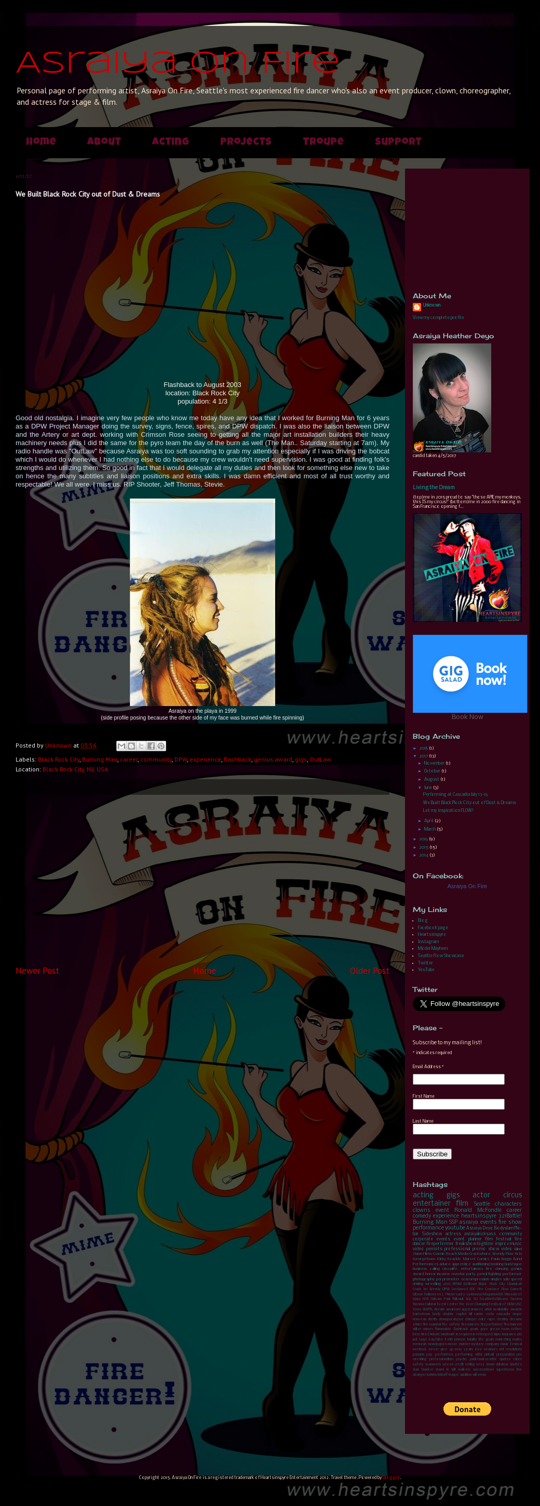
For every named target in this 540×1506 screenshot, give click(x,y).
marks (517, 1340)
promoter (451, 1279)
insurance (509, 1334)
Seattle (482, 1204)
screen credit (453, 1364)
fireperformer (440, 1243)
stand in (442, 1370)
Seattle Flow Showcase (441, 956)
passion (418, 1355)
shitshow (502, 1364)
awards (516, 1309)
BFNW (457, 1284)
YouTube (426, 970)
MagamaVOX (493, 1294)
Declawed (460, 1289)
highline (485, 1243)
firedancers (470, 1325)
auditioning (481, 1264)
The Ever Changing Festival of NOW (487, 1304)
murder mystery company (479, 1344)
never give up (441, 1349)
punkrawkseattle (483, 1359)
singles (496, 1279)
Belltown (470, 1284)
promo (479, 1249)
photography (424, 1279)
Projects (246, 142)
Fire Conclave (489, 1289)
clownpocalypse (451, 1319)
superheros (505, 1370)
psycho (461, 1359)
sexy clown (485, 1364)
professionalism (441, 1359)
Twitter (425, 963)
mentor (458, 1274)
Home (41, 142)
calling (435, 1269)
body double (443, 1314)
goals (474, 1329)
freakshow (465, 1243)
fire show (510, 1222)
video (506, 1249)
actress (453, 1234)
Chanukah (514, 1284)
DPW (180, 759)
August (432, 779)
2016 (424, 839)
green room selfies (506, 1329)
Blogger (391, 1477)
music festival (511, 1344)
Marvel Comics (476, 1259)
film (462, 1204)
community (156, 759)
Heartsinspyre (432, 934)
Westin (439, 1309)
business (420, 1269)
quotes (505, 1359)
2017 (424, 756)
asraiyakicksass (480, 1234)
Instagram (428, 941)
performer (512, 1274)
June (428, 787)
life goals (486, 1340)
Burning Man (99, 759)
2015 (424, 847)
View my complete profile (438, 317)
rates (518, 1359)
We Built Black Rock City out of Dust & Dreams (469, 802)
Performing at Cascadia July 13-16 (455, 794)
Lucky (460, 1294)
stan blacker (423, 1370)
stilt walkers (461, 1370)
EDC (473, 1289)
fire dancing (496, 1269)
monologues (437, 1344)
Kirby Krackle (449, 1259)
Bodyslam (504, 1228)
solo (506, 1279)
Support (398, 142)
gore (484, 1329)
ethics (417, 1325)
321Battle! (510, 1216)
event (442, 1210)
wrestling (433, 1284)
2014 (424, 855)
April (429, 821)
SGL (468, 1299)
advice (445, 1264)
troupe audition (460, 1375)
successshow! (483, 1370)
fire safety (451, 1325)
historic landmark (442, 1334)
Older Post (369, 970)
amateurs (453, 1309)
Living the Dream (434, 488)
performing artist (468, 1355)
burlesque (513, 1264)
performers (444, 1355)
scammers (433, 1364)
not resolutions (511, 1349)
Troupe (323, 142)
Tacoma (516, 1299)
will (475, 1375)
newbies (490, 1349)
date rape (486, 1319)
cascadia (503, 1314)
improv (502, 1243)
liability (472, 1340)
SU (476, 1299)
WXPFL (428, 1309)
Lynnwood (474, 1294)
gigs (301, 759)
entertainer (432, 1204)
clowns (421, 1210)
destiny (502, 1319)
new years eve (468, 1349)
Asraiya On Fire (178, 64)
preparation (505, 1355)
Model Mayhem (433, 948)
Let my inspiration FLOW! (448, 810)
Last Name (423, 1121)
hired (425, 1334)
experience (205, 759)
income (443, 1274)
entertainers (472, 1269)
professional (457, 1249)
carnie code (484, 1314)
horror (430, 1274)
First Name (424, 1096)
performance (428, 1228)
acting (423, 1195)
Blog (423, 920)
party (471, 1274)
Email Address (428, 1067)
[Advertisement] (202, 879)
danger (471, 1319)
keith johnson (455, 1340)
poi (438, 1279)
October (432, 771)
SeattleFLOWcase (494, 1299)
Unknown (431, 305)
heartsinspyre (478, 1216)
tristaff (443, 1375)
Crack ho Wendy (427, 1289)
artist (488, 1309)
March (430, 829)
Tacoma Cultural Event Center (435, 1304)
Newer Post (37, 970)
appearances (472, 1309)
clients (432, 1319)
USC (519, 1304)
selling (470, 1364)
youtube (455, 1228)
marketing (503, 1340)
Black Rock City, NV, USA (75, 769)
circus (512, 1195)
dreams (516, 1319)
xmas (482, 1375)
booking (497, 1264)
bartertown (421, 1314)
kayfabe (436, 1340)
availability (501, 1309)
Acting (170, 142)
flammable (443, 1329)
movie (452, 1344)
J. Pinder (448, 1294)
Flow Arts (514, 1254)
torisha (432, 1375)
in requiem (464, 1334)
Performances (425, 1264)
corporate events (431, 1239)
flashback (237, 759)
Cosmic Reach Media (451, 1254)
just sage (420, 1340)
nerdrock (420, 1349)
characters (508, 1204)
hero (416, 1334)
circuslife (449, 1269)
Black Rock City (58, 759)
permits (434, 1249)
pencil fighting (489, 1274)
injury (497, 1334)
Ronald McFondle (478, 1210)
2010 (447, 1284)
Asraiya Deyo (479, 1228)
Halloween (432, 1294)
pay (429, 1355)
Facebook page (433, 927)
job (519, 1334)
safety (418, 1364)
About (104, 142)
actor (481, 1195)
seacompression (475, 1279)
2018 (424, 748)
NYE (426, 1299)
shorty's (516, 1364)
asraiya (469, 1222)
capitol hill (464, 1314)
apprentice (461, 1264)
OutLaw (320, 759)
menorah (419, 1344)
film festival (498, 1239)
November (435, 763)
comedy (422, 1216)
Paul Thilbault (454, 1299)
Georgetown (424, 1259)
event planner (467, 1239)
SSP (453, 1222)
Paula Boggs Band (506, 1259)
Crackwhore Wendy (486, 1254)
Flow (505, 1289)
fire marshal (432, 1325)
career (129, 759)
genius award (273, 759)
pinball (489, 1355)
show (493, 1249)
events (488, 1222)
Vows (417, 1309)
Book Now (467, 717)
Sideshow (432, 1234)
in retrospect (483, 1334)
